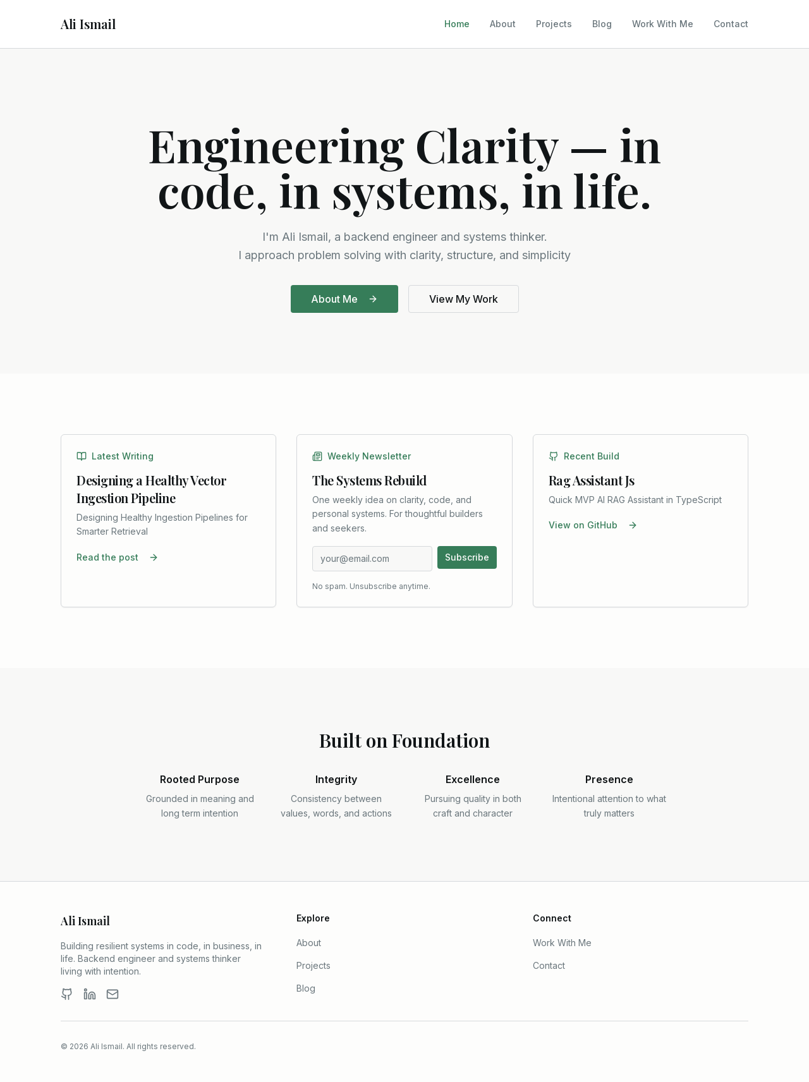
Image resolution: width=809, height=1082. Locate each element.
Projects (554, 23)
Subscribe (467, 557)
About (503, 23)
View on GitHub (593, 525)
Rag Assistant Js (592, 480)
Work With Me (662, 23)
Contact (731, 23)
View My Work (463, 299)
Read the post (117, 557)
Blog (602, 23)
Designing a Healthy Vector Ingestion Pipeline (151, 488)
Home (457, 23)
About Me (344, 299)
